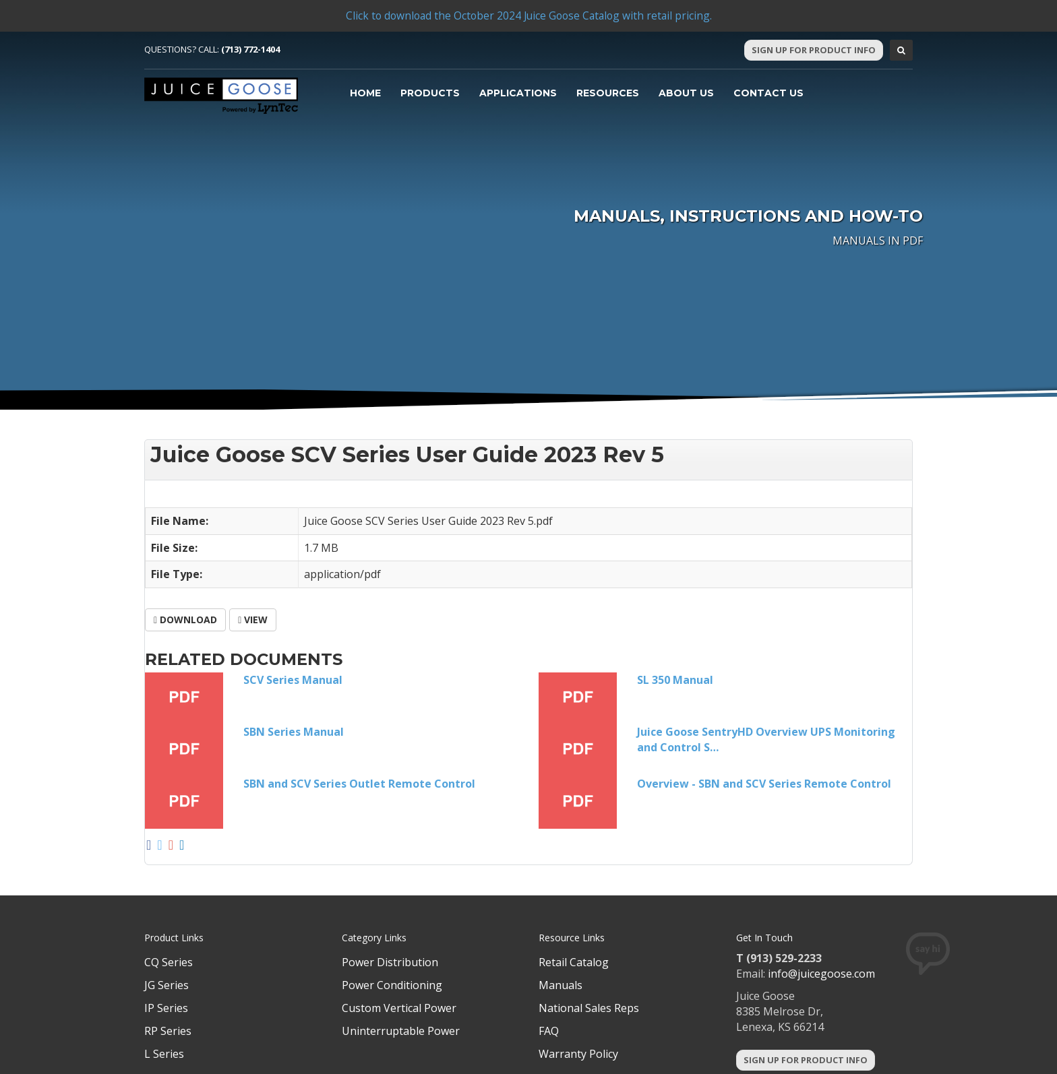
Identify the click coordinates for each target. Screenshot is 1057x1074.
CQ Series (168, 962)
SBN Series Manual (293, 731)
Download (185, 619)
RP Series (167, 1030)
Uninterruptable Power (401, 1030)
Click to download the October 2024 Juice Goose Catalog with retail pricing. (528, 15)
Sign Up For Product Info (814, 50)
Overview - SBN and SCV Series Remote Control (764, 783)
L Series (164, 1053)
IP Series (166, 1008)
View (253, 619)
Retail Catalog (574, 962)
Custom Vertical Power (399, 1008)
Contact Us (768, 93)
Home (365, 93)
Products (430, 93)
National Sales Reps (589, 1008)
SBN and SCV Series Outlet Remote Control (359, 783)
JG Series (166, 985)
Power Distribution (390, 962)
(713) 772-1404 (250, 49)
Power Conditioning (392, 985)
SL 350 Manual (675, 679)
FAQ (549, 1030)
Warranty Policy (578, 1053)
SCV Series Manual (292, 679)
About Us (686, 93)
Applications (518, 93)
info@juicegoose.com (821, 973)
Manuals (560, 985)
